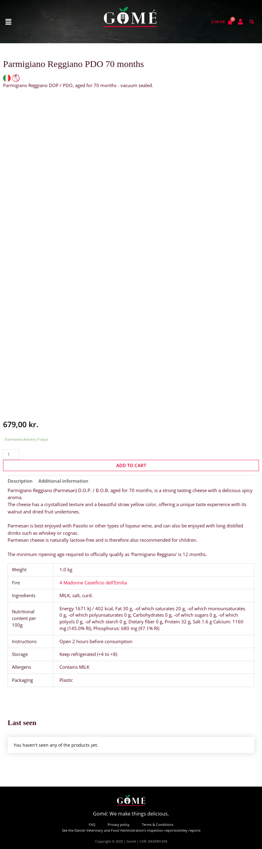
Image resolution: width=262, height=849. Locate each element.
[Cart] (222, 22)
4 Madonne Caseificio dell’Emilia (93, 583)
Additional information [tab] (63, 481)
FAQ (92, 824)
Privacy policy (119, 824)
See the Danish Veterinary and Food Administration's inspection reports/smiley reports (131, 830)
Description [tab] (20, 481)
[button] (8, 21)
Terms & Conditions (157, 824)
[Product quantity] (11, 454)
